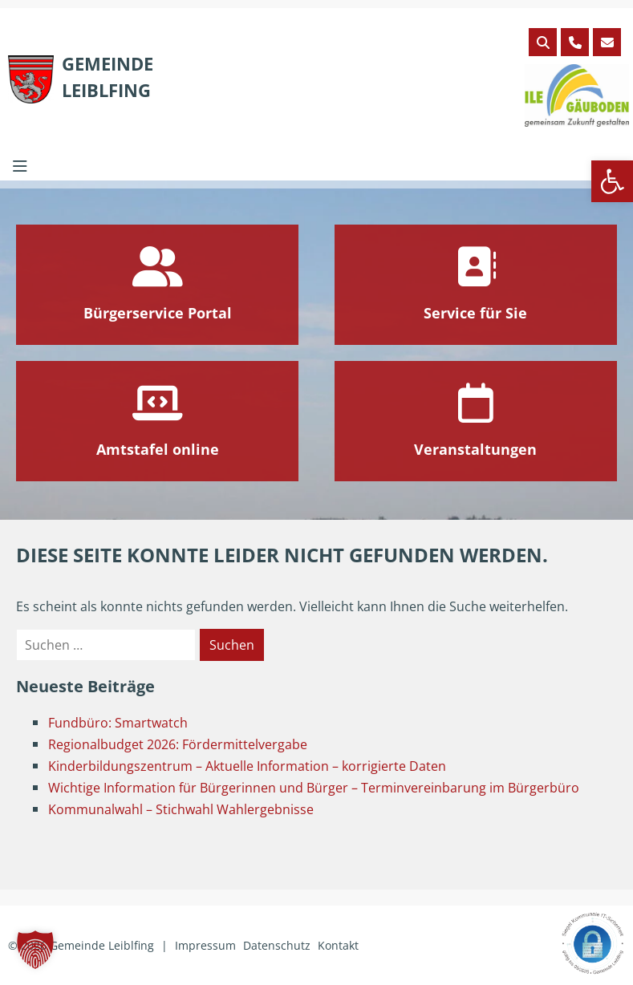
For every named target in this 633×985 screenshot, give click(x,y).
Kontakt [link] (338, 945)
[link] (612, 181)
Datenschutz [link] (276, 945)
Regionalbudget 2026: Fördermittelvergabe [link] (177, 744)
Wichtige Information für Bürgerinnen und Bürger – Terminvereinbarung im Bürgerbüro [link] (313, 788)
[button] (35, 949)
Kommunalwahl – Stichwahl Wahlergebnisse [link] (181, 809)
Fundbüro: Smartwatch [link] (118, 723)
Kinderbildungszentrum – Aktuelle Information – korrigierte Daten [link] (247, 766)
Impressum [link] (205, 945)
